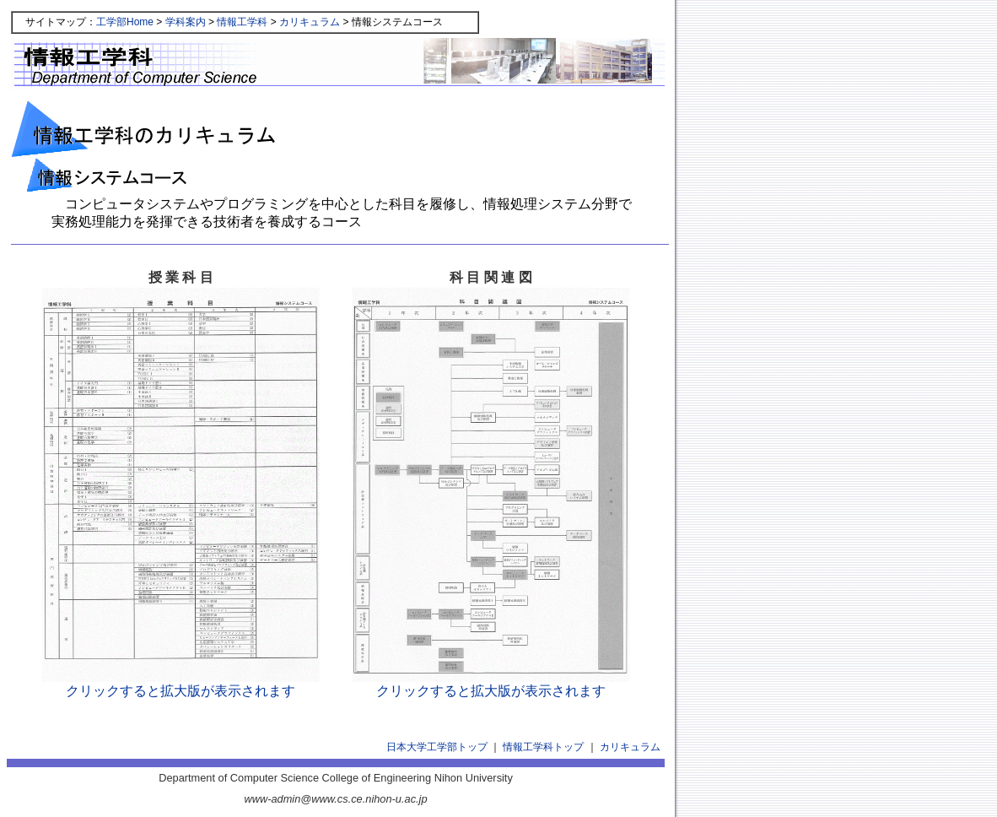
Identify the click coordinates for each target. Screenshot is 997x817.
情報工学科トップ (543, 747)
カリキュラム (309, 22)
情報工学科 (242, 22)
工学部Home (125, 22)
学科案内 (185, 22)
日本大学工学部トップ (437, 747)
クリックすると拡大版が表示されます (180, 684)
